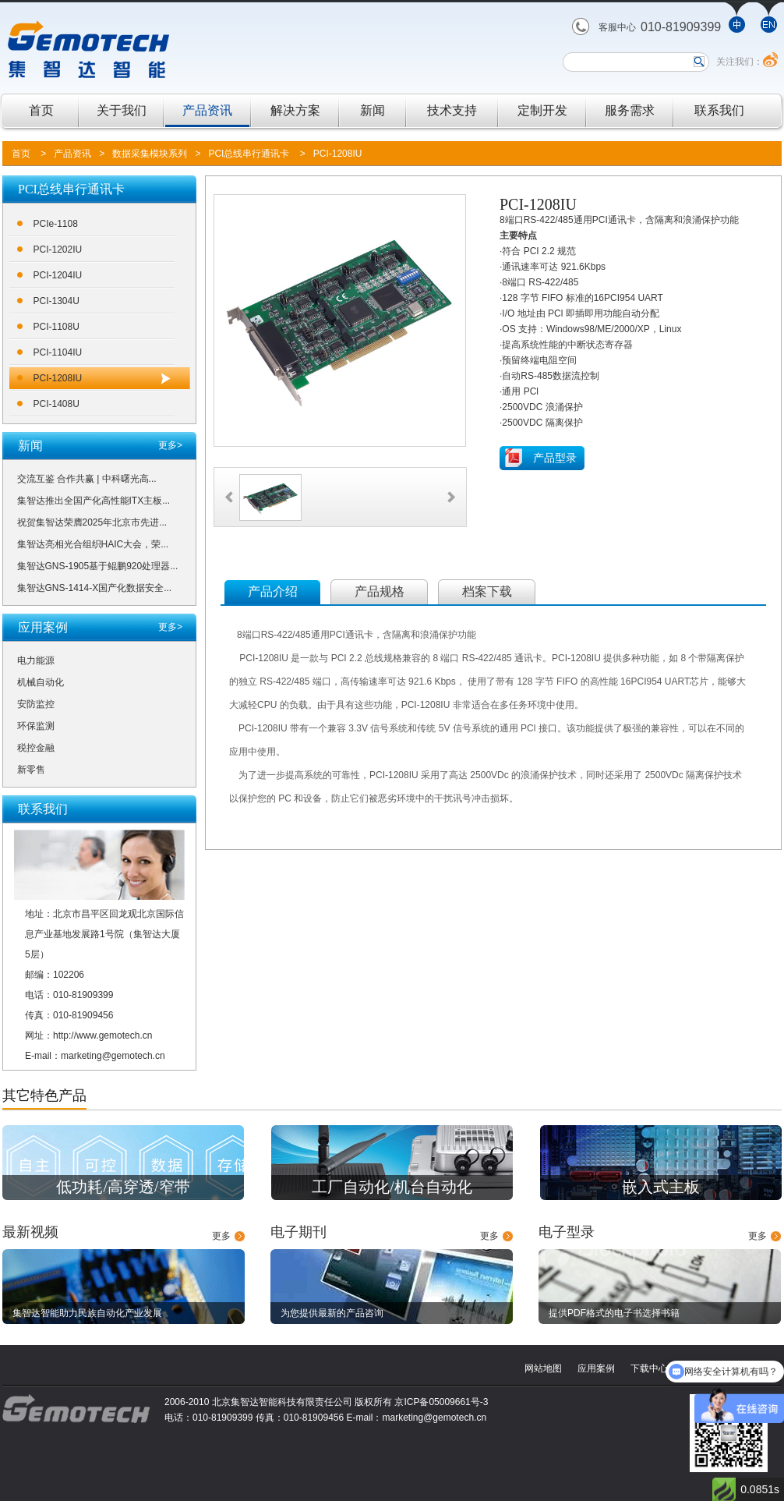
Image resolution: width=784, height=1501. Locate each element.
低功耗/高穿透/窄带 (122, 1186)
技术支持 (452, 110)
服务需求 (630, 110)
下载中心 (649, 1368)
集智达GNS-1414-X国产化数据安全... (94, 587)
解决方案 (295, 110)
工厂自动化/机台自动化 (392, 1186)
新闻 (372, 110)
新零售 (31, 769)
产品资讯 (207, 110)
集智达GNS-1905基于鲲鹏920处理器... (97, 566)
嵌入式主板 (661, 1186)
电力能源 (36, 660)
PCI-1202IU (58, 249)
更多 (221, 1235)
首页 (41, 110)
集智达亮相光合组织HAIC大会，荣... (93, 544)
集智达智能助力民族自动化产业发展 (87, 1313)
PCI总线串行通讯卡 (248, 153)
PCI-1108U (56, 326)
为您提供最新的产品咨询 (332, 1313)
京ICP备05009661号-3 (441, 1402)
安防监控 (36, 704)
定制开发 (542, 110)
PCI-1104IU (58, 352)
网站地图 (543, 1368)
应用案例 (596, 1368)
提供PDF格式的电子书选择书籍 (614, 1313)
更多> (170, 445)
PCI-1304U (56, 301)
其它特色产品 (44, 1095)
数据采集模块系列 (149, 153)
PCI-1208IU (337, 153)
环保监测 (36, 725)
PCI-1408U (56, 403)
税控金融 (36, 747)
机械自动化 (40, 682)
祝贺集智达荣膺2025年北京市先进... (92, 522)
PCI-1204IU (58, 275)
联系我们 (719, 110)
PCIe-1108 (56, 223)
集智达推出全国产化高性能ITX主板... (94, 500)
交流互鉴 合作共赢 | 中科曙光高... (87, 478)
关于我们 (122, 110)
